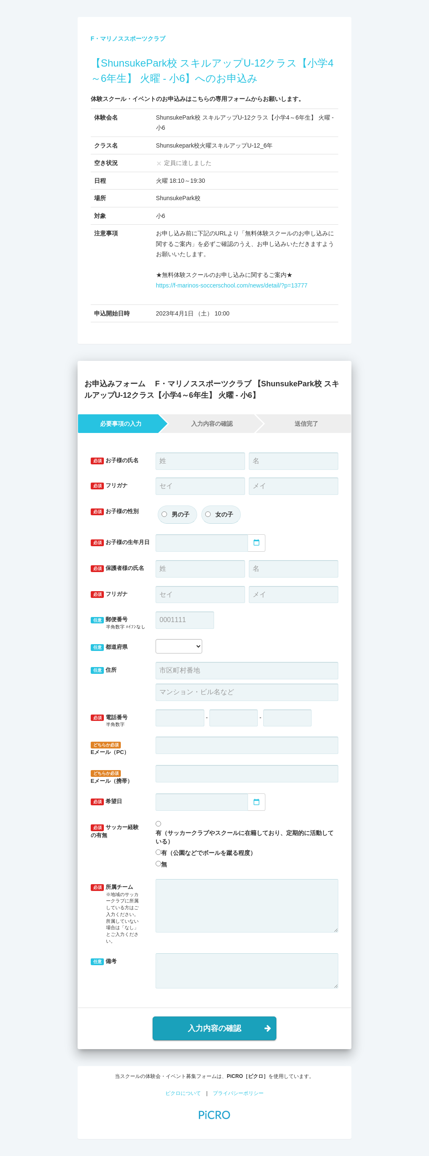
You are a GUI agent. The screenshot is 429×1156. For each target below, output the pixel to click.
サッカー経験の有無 (115, 831)
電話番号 (117, 721)
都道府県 (109, 647)
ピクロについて (183, 1093)
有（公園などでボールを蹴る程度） (208, 852)
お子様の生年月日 (120, 542)
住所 (104, 670)
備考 (104, 961)
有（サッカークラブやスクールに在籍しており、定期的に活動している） (245, 837)
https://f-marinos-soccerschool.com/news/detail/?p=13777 (232, 285)
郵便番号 (118, 623)
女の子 (224, 514)
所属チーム (117, 914)
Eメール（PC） (110, 749)
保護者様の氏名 (118, 568)
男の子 (180, 514)
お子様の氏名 (115, 460)
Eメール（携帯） (112, 777)
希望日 (107, 801)
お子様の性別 (115, 511)
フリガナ (109, 485)
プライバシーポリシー (238, 1093)
